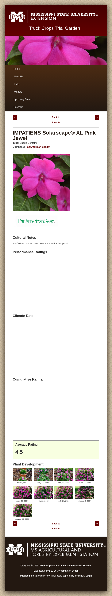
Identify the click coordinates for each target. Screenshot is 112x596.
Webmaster (64, 570)
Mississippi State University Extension (56, 16)
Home (17, 69)
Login (89, 575)
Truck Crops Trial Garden (54, 28)
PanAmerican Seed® (37, 146)
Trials (16, 84)
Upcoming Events (23, 99)
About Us (18, 76)
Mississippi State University (35, 575)
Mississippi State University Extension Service (65, 565)
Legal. (75, 570)
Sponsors (18, 107)
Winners (18, 91)
